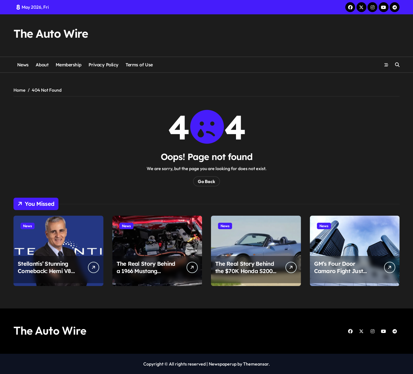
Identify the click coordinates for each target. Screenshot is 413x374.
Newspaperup (223, 364)
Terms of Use (139, 64)
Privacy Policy (103, 64)
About (42, 64)
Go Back (206, 181)
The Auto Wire (50, 33)
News (23, 64)
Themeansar (256, 364)
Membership (68, 64)
